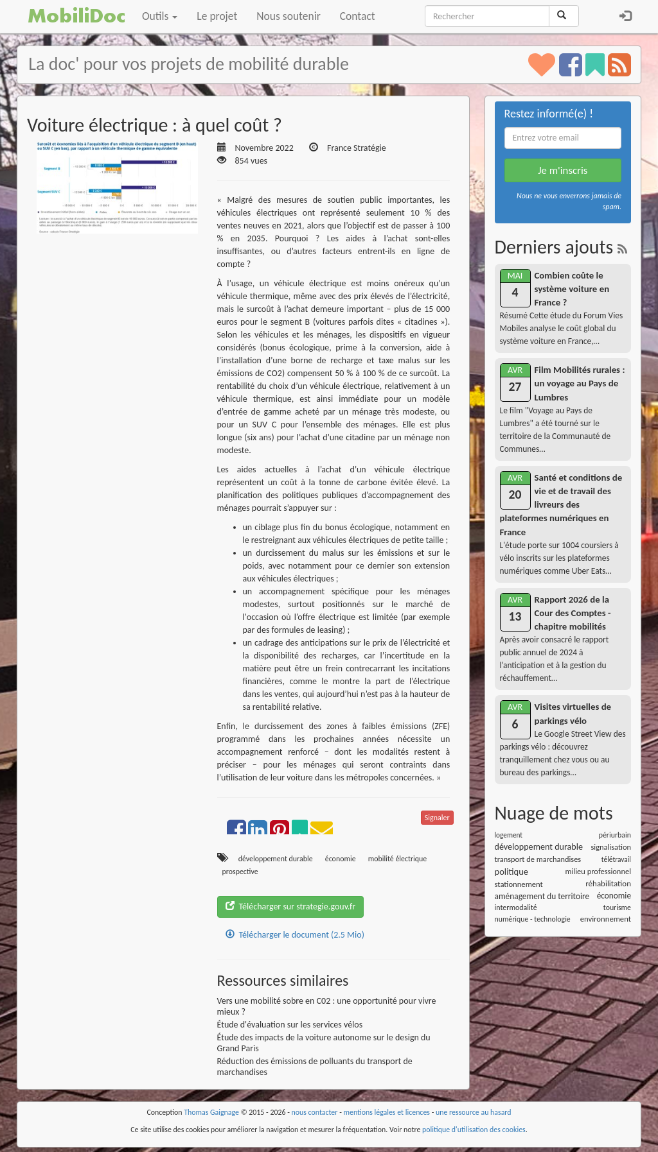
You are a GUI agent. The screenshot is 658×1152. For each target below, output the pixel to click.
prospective (240, 871)
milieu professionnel (598, 871)
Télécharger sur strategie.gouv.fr (291, 906)
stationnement (519, 884)
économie (340, 858)
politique (512, 871)
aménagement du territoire (542, 896)
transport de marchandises (538, 859)
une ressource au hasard (473, 1112)
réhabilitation (608, 883)
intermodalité (516, 907)
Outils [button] (159, 16)
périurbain (615, 834)
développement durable (275, 858)
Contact (357, 16)
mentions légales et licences (386, 1112)
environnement (605, 919)
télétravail (616, 859)
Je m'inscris (562, 170)
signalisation (611, 847)
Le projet (217, 16)
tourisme (617, 907)
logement (509, 834)
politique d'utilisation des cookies (474, 1129)
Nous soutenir (288, 16)
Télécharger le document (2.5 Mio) (295, 934)
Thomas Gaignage (211, 1112)
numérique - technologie (533, 919)
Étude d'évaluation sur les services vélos (290, 1024)
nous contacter (315, 1112)
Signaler (437, 817)
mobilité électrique (397, 858)
